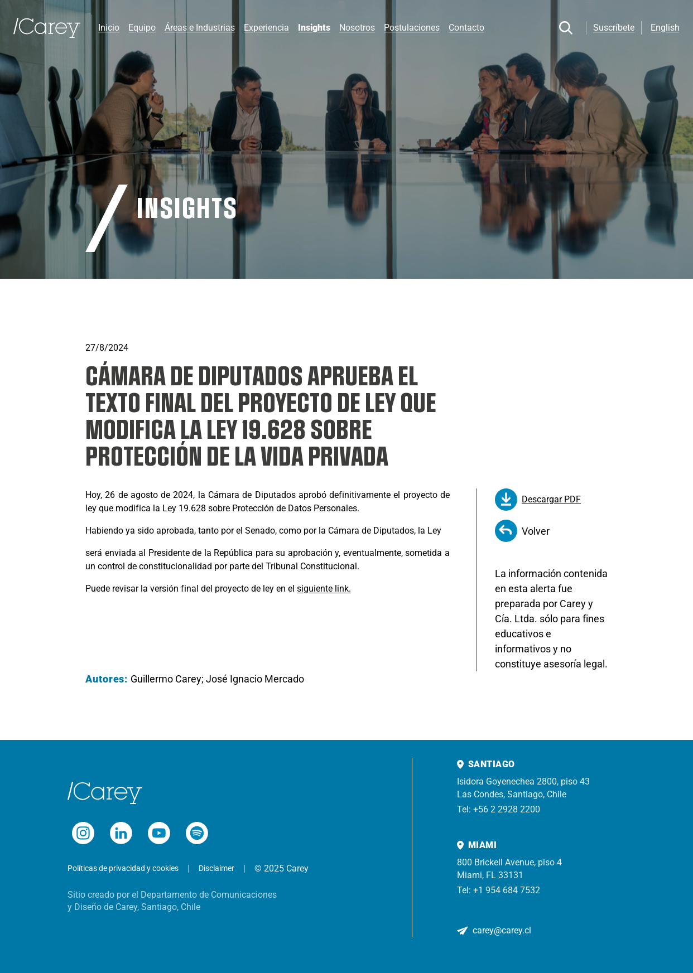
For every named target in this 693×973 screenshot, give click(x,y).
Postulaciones (412, 27)
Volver (522, 531)
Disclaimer (216, 868)
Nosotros (357, 27)
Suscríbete (613, 27)
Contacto (466, 27)
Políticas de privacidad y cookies (123, 868)
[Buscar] (566, 28)
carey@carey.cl (502, 930)
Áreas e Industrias (200, 27)
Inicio (108, 27)
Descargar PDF (538, 499)
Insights (314, 27)
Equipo (142, 27)
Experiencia (266, 27)
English (665, 27)
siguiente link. (324, 588)
